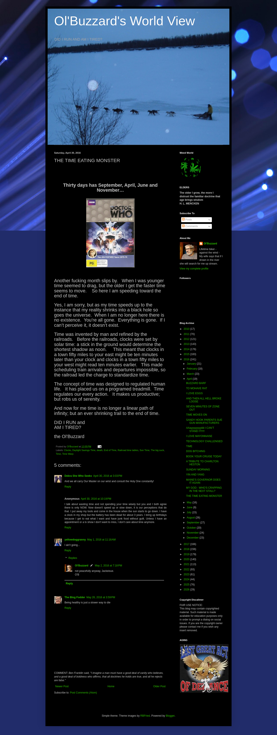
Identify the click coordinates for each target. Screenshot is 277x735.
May (189, 502)
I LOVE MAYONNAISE (199, 436)
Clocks (67, 450)
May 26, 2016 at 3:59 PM (100, 597)
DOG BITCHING (195, 451)
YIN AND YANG (195, 474)
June (190, 507)
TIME (189, 446)
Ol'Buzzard (81, 565)
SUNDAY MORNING (198, 469)
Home (111, 686)
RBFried (145, 715)
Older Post (159, 686)
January (192, 363)
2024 (187, 579)
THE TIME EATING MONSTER (204, 495)
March (191, 373)
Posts (187, 219)
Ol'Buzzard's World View (124, 21)
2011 (187, 334)
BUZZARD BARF (196, 383)
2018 (187, 549)
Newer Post (62, 686)
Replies (72, 558)
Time (58, 454)
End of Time (110, 450)
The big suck (157, 450)
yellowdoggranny (75, 539)
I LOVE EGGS (194, 393)
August (191, 517)
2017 (187, 544)
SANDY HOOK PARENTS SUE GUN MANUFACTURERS (204, 421)
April (190, 378)
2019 (187, 554)
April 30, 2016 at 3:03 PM (107, 475)
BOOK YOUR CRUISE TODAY (204, 456)
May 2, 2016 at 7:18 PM (108, 565)
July (189, 512)
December (193, 537)
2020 (187, 559)
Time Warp (67, 454)
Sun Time (145, 450)
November (193, 532)
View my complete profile (194, 268)
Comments (190, 226)
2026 (187, 589)
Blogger (170, 715)
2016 (187, 359)
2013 (187, 344)
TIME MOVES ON (196, 414)
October (192, 527)
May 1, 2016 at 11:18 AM (101, 539)
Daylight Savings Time (83, 450)
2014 (187, 349)
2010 (187, 328)
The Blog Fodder (74, 597)
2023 (187, 574)
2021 (187, 564)
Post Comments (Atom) (83, 692)
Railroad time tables (128, 450)
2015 (187, 354)
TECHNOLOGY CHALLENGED (204, 441)
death (100, 450)
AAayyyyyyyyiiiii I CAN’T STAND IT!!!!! (200, 429)
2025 (187, 584)
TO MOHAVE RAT (196, 388)
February (192, 368)
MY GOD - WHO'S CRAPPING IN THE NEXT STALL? (204, 489)
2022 (187, 569)
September (193, 522)
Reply (67, 486)
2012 (187, 339)
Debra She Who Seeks (78, 475)
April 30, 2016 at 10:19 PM (96, 498)
